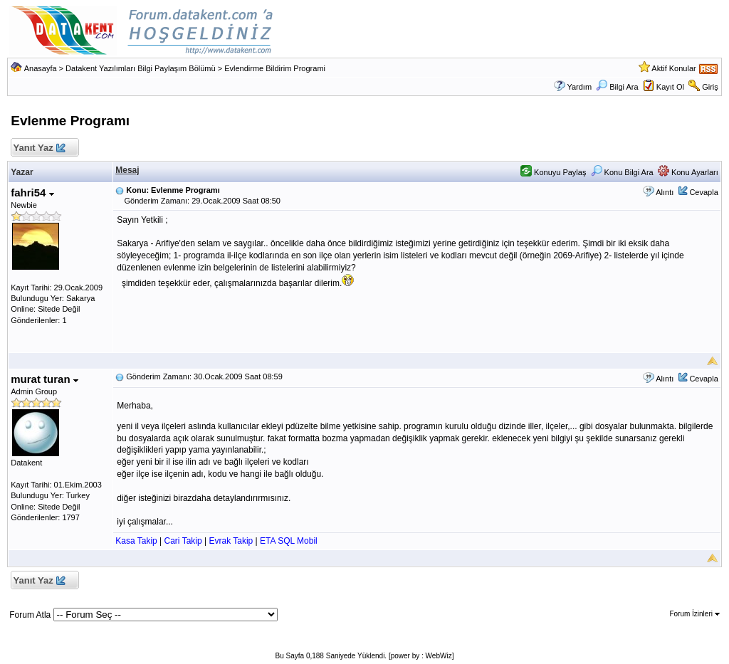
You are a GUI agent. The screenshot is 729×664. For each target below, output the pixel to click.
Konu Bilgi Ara (622, 172)
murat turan (44, 379)
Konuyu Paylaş (553, 172)
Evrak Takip (231, 541)
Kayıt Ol (670, 87)
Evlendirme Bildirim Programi (274, 68)
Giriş (710, 87)
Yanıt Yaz (39, 148)
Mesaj (127, 170)
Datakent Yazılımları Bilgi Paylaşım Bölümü (140, 68)
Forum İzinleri (694, 614)
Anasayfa (40, 68)
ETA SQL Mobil (289, 541)
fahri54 (32, 192)
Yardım (579, 87)
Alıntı (664, 192)
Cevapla (703, 192)
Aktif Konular (673, 68)
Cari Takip (183, 541)
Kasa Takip (136, 541)
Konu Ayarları (688, 172)
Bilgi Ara (617, 87)
